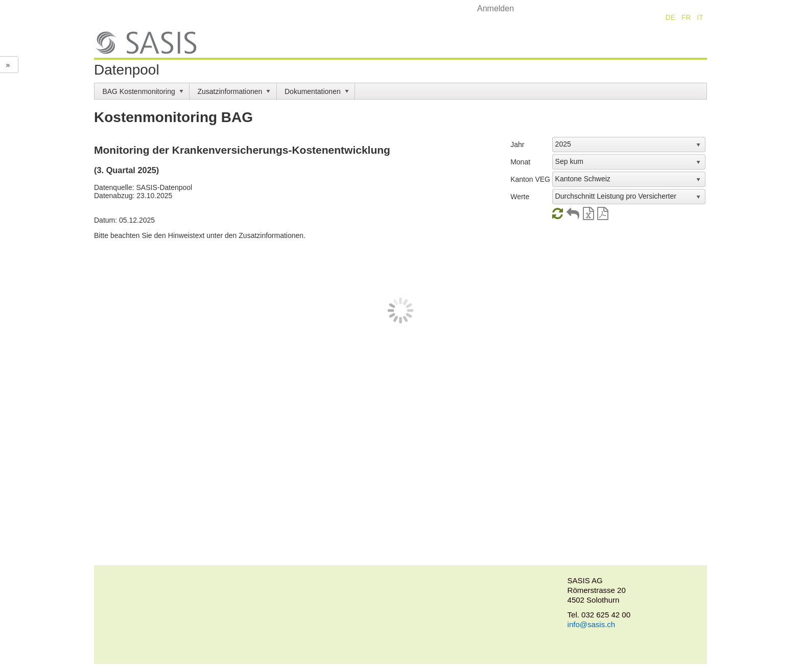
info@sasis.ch (592, 624)
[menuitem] (142, 91)
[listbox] (628, 144)
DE (670, 17)
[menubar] (400, 91)
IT (700, 17)
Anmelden (495, 8)
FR (686, 17)
